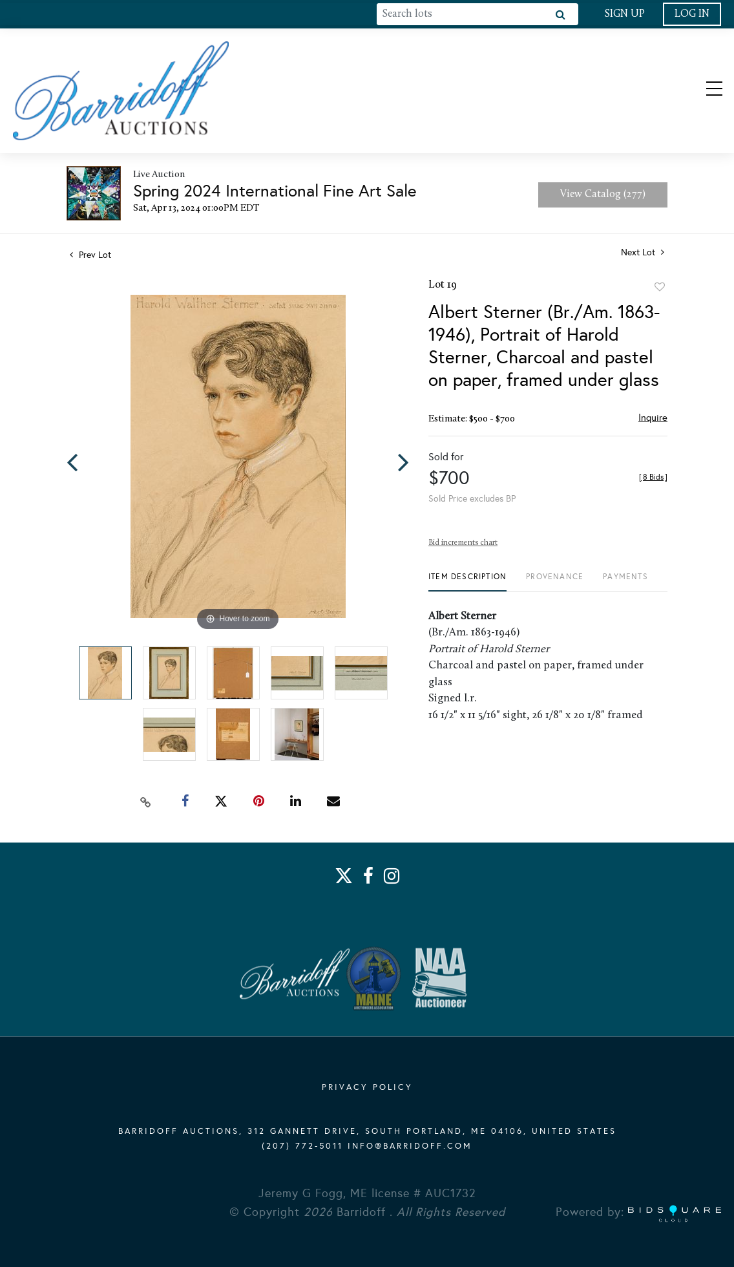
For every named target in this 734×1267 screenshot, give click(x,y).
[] (653, 479)
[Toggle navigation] (703, 92)
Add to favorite (659, 289)
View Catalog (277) (602, 196)
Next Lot (642, 254)
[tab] (467, 583)
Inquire (652, 419)
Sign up (624, 14)
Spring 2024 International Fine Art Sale (275, 192)
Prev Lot (90, 256)
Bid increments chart (463, 545)
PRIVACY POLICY (367, 1088)
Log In (692, 14)
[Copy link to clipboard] (146, 803)
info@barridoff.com (410, 1147)
